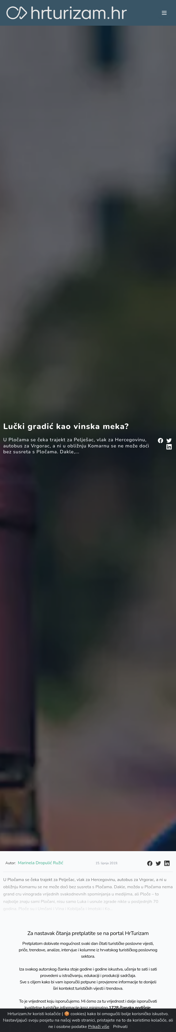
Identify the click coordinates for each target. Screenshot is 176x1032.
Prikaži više (98, 1027)
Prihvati (120, 1027)
